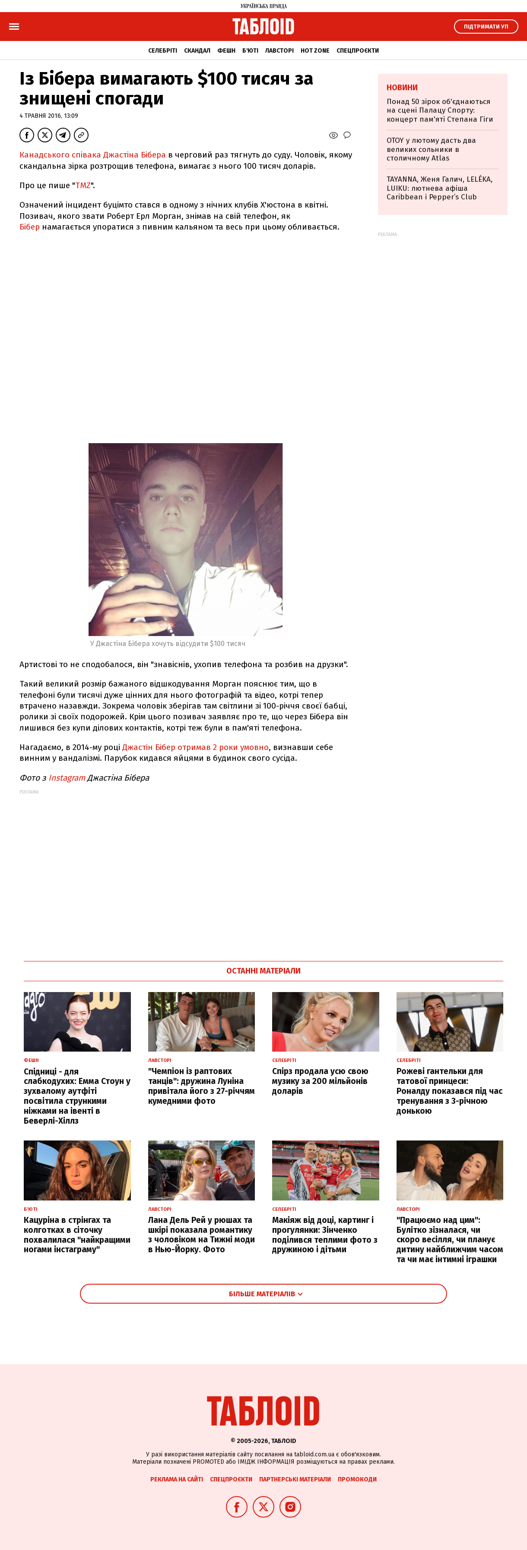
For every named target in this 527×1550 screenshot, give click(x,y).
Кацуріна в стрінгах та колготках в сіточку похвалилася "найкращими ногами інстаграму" (77, 1234)
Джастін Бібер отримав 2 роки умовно (195, 747)
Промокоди (357, 1479)
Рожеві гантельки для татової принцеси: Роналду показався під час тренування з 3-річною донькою (449, 1090)
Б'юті (250, 50)
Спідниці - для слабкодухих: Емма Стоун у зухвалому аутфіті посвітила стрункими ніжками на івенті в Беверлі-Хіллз (77, 1096)
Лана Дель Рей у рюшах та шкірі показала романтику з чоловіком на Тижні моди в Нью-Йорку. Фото (201, 1234)
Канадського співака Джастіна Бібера (92, 155)
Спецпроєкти (358, 50)
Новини (402, 87)
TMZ (83, 185)
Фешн (226, 50)
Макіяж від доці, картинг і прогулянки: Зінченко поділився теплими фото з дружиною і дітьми (325, 1234)
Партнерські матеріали (295, 1479)
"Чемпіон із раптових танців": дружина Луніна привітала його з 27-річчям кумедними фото (201, 1086)
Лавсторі (279, 50)
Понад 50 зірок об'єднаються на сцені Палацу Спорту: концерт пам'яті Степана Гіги (440, 110)
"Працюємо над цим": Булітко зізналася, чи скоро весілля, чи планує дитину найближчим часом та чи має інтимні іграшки (450, 1239)
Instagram (66, 778)
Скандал (197, 50)
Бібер (29, 227)
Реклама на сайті (176, 1479)
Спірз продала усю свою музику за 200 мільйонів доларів (320, 1081)
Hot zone (315, 50)
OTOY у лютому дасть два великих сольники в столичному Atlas (431, 149)
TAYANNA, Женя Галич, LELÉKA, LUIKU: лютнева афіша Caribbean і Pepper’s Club (439, 188)
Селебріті (162, 50)
